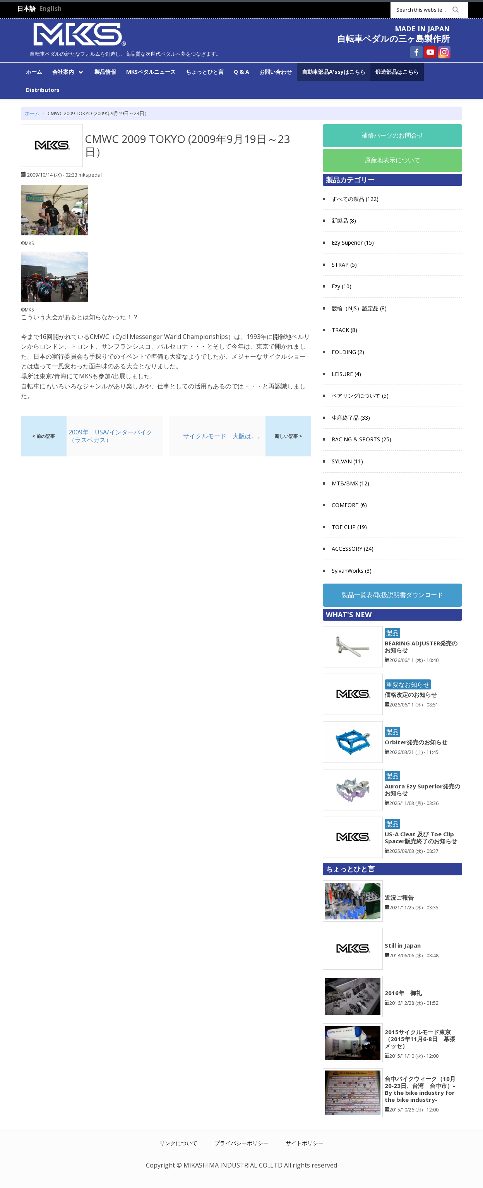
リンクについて (178, 1143)
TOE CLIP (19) (349, 527)
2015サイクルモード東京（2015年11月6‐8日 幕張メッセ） (420, 1039)
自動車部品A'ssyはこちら (333, 71)
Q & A (241, 71)
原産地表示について (392, 160)
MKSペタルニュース (151, 71)
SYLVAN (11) (347, 461)
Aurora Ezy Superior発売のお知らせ (422, 789)
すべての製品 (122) (355, 199)
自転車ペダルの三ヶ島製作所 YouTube (430, 52)
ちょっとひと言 (205, 71)
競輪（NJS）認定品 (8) (359, 308)
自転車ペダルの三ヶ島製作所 (393, 38)
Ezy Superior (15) (353, 242)
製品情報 (105, 71)
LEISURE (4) (346, 374)
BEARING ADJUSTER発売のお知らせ (421, 646)
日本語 (26, 8)
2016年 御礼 (403, 993)
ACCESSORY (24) (352, 548)
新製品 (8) (344, 220)
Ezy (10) (341, 286)
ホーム (34, 71)
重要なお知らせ (408, 684)
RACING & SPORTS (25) (361, 439)
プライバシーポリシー (241, 1143)
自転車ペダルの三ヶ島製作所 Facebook (416, 52)
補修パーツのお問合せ (392, 135)
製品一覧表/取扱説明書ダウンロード (392, 595)
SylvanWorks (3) (352, 570)
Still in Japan (403, 945)
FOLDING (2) (348, 352)
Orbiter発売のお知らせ (416, 742)
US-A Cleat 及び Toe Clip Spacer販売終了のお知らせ (421, 837)
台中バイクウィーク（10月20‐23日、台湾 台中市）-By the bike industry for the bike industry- (420, 1089)
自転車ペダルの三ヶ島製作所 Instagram (444, 52)
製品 (392, 633)
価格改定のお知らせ (411, 694)
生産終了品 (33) (351, 417)
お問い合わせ (275, 71)
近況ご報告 (399, 897)
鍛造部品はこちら (397, 71)
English (50, 8)
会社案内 (66, 71)
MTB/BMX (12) (350, 483)
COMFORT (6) (349, 505)
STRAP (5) (344, 264)
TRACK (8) (344, 330)
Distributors (43, 90)
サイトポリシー (305, 1143)
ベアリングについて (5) (360, 395)
